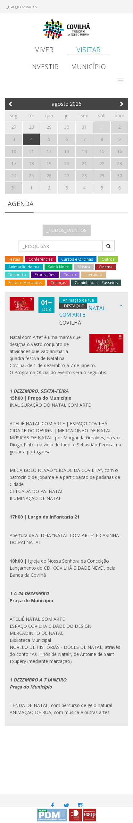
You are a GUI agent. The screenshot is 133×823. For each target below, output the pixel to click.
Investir (44, 66)
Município (88, 66)
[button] (120, 80)
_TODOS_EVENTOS (66, 230)
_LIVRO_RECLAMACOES (22, 7)
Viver (44, 49)
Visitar (89, 49)
